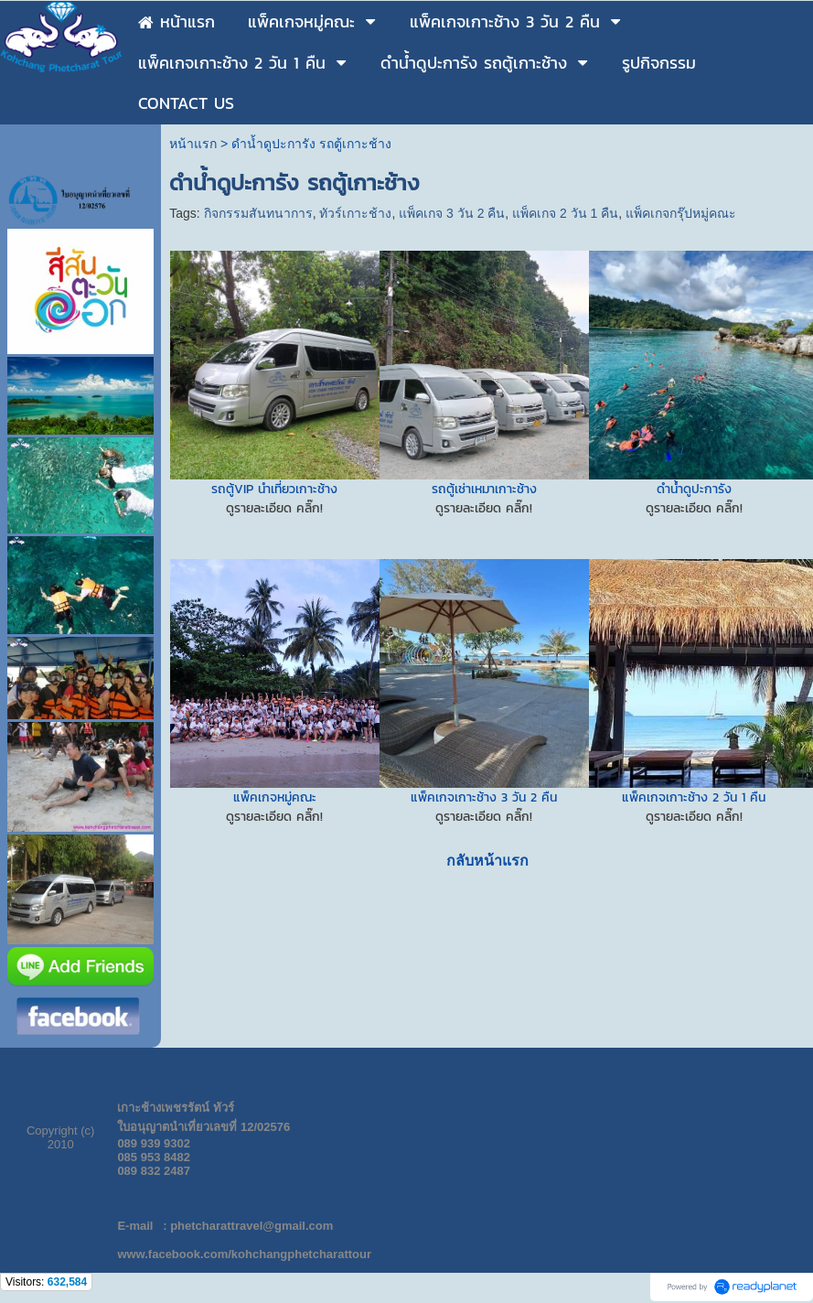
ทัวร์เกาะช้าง (355, 213)
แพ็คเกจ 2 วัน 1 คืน (565, 213)
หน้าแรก (193, 143)
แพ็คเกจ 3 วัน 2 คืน (452, 213)
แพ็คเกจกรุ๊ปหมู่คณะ (681, 213)
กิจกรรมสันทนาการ (258, 213)
